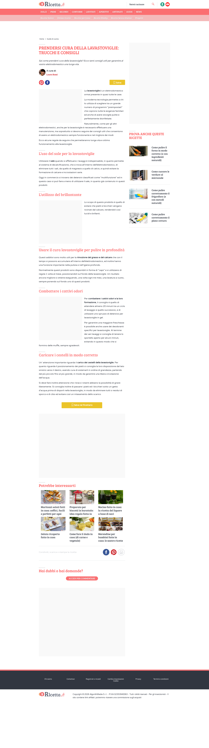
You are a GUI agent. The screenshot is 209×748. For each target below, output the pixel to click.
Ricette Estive (47, 18)
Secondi (64, 11)
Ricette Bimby (101, 18)
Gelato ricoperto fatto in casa (50, 584)
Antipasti (117, 11)
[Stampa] (121, 602)
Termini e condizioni (161, 728)
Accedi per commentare (82, 627)
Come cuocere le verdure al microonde (160, 174)
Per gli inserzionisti (157, 743)
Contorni (77, 11)
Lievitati (90, 11)
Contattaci (71, 728)
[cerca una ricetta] (153, 4)
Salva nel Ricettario (81, 453)
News (139, 11)
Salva (117, 131)
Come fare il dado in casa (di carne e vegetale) (81, 586)
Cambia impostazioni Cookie (116, 729)
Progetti (139, 18)
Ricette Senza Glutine (121, 18)
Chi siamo (48, 728)
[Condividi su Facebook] (106, 602)
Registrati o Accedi (93, 728)
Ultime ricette (64, 18)
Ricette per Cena (82, 18)
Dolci (44, 11)
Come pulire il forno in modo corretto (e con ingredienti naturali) (160, 154)
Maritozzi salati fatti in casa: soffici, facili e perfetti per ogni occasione (53, 559)
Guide (129, 11)
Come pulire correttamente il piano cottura (160, 217)
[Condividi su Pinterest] (113, 602)
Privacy (138, 728)
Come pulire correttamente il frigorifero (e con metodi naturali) (160, 197)
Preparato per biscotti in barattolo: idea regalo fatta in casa (81, 559)
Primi (53, 11)
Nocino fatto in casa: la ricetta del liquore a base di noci (110, 559)
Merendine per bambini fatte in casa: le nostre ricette (110, 586)
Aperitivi (104, 11)
